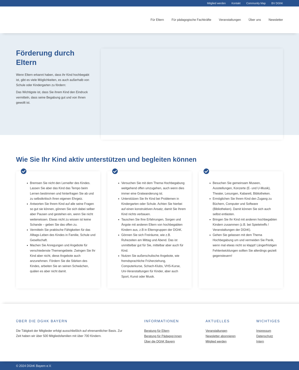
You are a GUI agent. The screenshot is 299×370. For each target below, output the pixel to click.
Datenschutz (264, 336)
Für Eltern (157, 19)
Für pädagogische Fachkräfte (191, 19)
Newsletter (275, 19)
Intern (260, 341)
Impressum (263, 330)
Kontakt (235, 3)
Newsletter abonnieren (221, 336)
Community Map (256, 3)
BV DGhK (277, 3)
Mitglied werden (216, 3)
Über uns (255, 19)
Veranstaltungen (230, 19)
